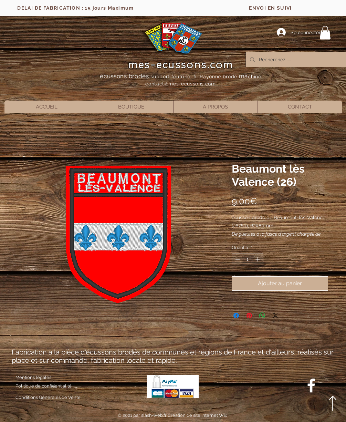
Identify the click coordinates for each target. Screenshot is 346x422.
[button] (325, 32)
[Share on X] (275, 315)
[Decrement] (237, 259)
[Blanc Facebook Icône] (311, 385)
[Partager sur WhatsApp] (262, 315)
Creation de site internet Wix (197, 415)
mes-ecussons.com (180, 64)
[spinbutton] (247, 259)
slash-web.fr (154, 415)
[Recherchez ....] (297, 59)
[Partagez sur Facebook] (236, 315)
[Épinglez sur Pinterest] (249, 315)
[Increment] (258, 259)
